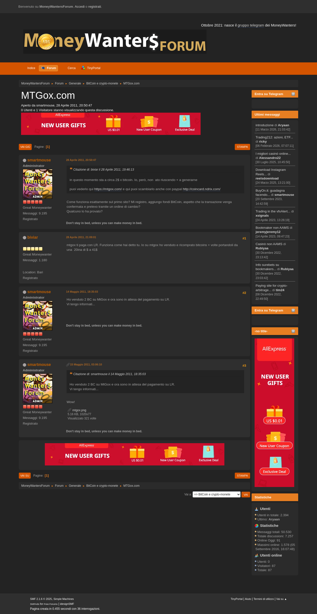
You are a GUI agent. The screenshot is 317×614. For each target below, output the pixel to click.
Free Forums (51, 604)
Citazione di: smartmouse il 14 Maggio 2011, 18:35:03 (109, 374)
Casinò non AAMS (269, 244)
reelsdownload (267, 178)
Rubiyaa (262, 248)
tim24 (280, 290)
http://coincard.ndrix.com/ (201, 189)
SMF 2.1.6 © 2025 (41, 598)
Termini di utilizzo (264, 598)
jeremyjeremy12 (268, 232)
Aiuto (248, 598)
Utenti (265, 509)
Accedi (80, 6)
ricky (263, 141)
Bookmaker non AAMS (272, 228)
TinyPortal (236, 598)
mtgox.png (77, 410)
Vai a (187, 494)
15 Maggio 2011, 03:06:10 (86, 364)
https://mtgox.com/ (108, 189)
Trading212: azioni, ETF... (274, 137)
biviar (32, 237)
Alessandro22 (270, 158)
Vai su (24, 475)
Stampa (242, 146)
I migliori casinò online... (273, 153)
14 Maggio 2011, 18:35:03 (82, 291)
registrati (94, 6)
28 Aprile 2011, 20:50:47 (81, 159)
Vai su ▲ (281, 598)
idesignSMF (67, 603)
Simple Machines (63, 598)
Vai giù (25, 146)
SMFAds (34, 604)
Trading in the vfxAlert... (273, 211)
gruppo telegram (251, 25)
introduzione (265, 125)
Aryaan (283, 125)
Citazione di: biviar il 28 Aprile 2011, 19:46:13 (103, 169)
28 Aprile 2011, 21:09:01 (81, 237)
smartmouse (284, 195)
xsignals (262, 215)
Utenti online (271, 555)
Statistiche (263, 497)
